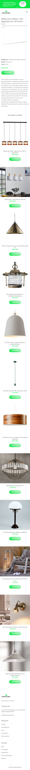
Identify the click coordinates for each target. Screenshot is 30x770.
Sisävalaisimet (12, 59)
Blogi (2, 746)
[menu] (27, 12)
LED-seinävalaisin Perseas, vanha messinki (15, 627)
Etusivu (3, 24)
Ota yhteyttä (4, 749)
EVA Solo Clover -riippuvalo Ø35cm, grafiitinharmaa (15, 343)
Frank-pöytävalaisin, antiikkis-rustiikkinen (15, 532)
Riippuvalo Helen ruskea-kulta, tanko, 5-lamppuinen (15, 152)
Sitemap (3, 758)
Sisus (2, 730)
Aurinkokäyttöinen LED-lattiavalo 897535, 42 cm (15, 579)
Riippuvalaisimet (21, 59)
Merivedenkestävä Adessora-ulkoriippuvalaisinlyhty (15, 295)
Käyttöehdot (4, 752)
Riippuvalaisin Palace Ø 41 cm (15, 485)
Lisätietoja (7, 72)
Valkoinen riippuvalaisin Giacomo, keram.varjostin (15, 674)
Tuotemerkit (4, 733)
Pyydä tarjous (23, 3)
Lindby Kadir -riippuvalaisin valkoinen (15, 199)
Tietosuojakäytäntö (6, 755)
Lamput (3, 724)
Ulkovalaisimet (5, 736)
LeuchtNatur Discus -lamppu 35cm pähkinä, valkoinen (15, 438)
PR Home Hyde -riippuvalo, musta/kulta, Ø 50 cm (15, 246)
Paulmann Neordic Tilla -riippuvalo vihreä (15, 391)
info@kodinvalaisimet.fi (7, 715)
